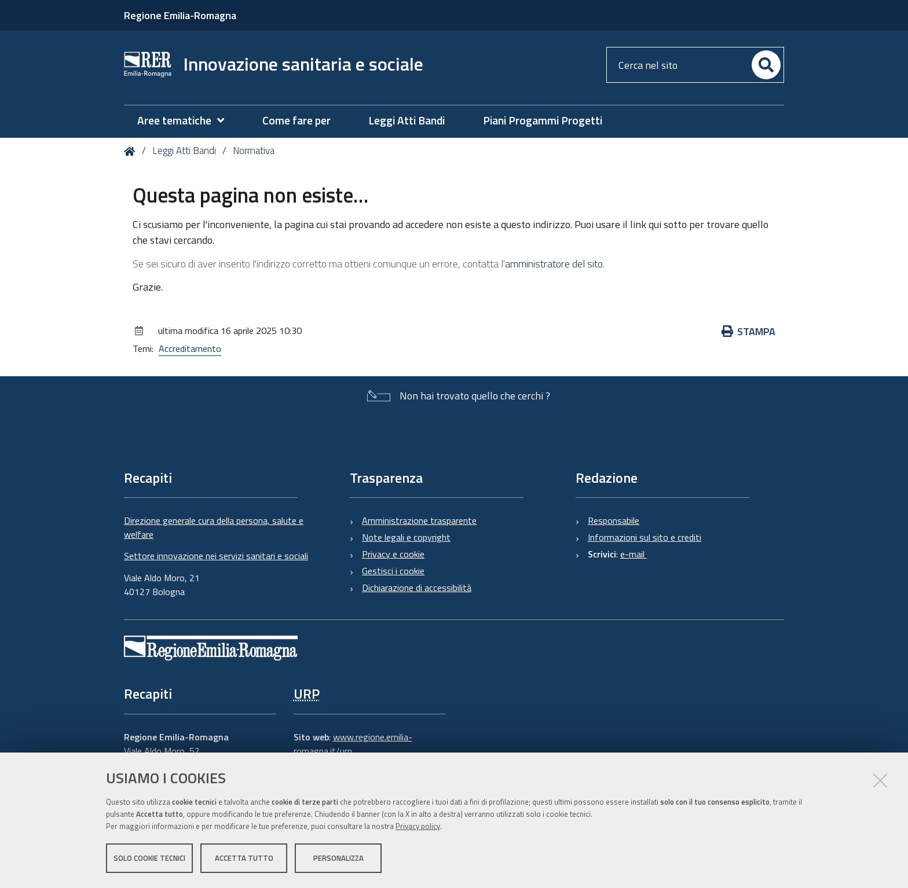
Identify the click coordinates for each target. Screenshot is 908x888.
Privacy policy (418, 826)
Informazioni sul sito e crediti (644, 537)
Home (132, 151)
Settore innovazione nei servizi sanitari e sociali (216, 556)
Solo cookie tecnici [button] (149, 858)
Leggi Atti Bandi (184, 150)
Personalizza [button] (338, 858)
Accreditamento (190, 348)
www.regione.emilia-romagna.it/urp (353, 744)
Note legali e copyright (406, 537)
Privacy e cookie (393, 554)
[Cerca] (766, 64)
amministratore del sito (554, 263)
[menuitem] (186, 120)
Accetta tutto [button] (244, 858)
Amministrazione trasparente (419, 520)
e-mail (633, 554)
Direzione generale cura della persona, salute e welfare (213, 527)
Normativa (253, 150)
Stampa (749, 331)
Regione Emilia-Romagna (180, 15)
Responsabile (613, 520)
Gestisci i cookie (393, 571)
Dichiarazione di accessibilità (416, 588)
